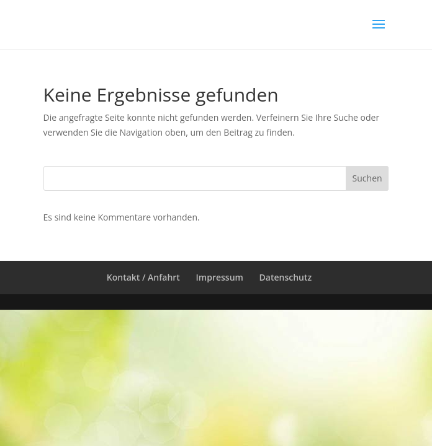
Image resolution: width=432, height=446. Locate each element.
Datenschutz (285, 277)
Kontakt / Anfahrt (143, 277)
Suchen (367, 178)
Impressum (219, 277)
